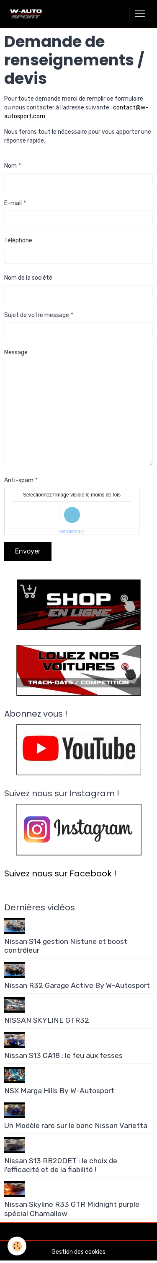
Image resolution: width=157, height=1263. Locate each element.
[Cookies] (17, 1246)
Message (16, 352)
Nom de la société (28, 277)
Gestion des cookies (78, 1251)
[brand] (27, 14)
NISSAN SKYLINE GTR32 (46, 1020)
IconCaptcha (70, 531)
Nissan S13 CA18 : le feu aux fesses (63, 1055)
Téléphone (18, 240)
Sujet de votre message (36, 315)
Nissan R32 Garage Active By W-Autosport (77, 985)
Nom (10, 165)
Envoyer (28, 551)
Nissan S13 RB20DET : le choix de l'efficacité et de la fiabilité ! (60, 1165)
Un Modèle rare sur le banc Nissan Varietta (75, 1125)
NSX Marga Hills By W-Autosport (59, 1090)
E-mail (13, 203)
